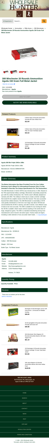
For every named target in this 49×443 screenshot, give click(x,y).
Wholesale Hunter (6, 28)
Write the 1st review (9, 84)
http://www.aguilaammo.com (17, 266)
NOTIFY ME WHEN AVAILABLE (25, 102)
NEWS (24, 413)
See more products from (12, 91)
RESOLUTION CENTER (24, 429)
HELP (24, 419)
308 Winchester (39, 28)
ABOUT (24, 403)
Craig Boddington (42, 214)
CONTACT (24, 408)
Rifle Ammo (28, 28)
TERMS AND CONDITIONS (24, 434)
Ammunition (18, 28)
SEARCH (24, 398)
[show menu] (2, 2)
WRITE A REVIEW (7, 296)
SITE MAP (24, 424)
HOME (24, 393)
